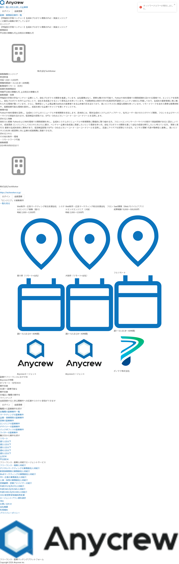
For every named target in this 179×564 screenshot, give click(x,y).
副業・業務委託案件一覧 (11, 15)
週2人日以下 (5, 444)
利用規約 (4, 510)
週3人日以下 (5, 447)
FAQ (2, 501)
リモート (4, 438)
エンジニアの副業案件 (10, 423)
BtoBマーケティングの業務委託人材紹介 (18, 474)
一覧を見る (5, 203)
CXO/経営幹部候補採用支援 (12, 495)
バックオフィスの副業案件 (12, 429)
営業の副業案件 (7, 420)
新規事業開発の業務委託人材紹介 (15, 471)
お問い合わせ (6, 504)
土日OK (3, 456)
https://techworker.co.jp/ (10, 192)
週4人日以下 (5, 450)
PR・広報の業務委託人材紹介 (13, 477)
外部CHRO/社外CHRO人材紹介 (13, 492)
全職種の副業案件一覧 (10, 412)
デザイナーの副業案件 (10, 426)
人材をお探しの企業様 (18, 7)
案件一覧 (4, 7)
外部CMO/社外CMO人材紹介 (12, 489)
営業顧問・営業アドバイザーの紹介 (16, 483)
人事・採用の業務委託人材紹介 (14, 480)
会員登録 (18, 11)
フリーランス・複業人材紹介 (13, 465)
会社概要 (4, 507)
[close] (175, 4)
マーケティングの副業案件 (12, 415)
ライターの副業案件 (9, 432)
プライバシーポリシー (10, 513)
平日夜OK (4, 459)
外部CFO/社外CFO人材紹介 (12, 486)
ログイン (6, 11)
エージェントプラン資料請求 (13, 498)
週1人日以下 (5, 441)
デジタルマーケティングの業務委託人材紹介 (20, 468)
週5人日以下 (5, 453)
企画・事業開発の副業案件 (12, 418)
